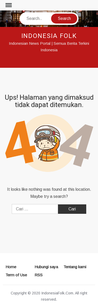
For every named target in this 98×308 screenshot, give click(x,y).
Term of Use (16, 275)
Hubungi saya (46, 267)
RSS (38, 275)
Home (10, 267)
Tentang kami (75, 267)
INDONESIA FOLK (49, 36)
